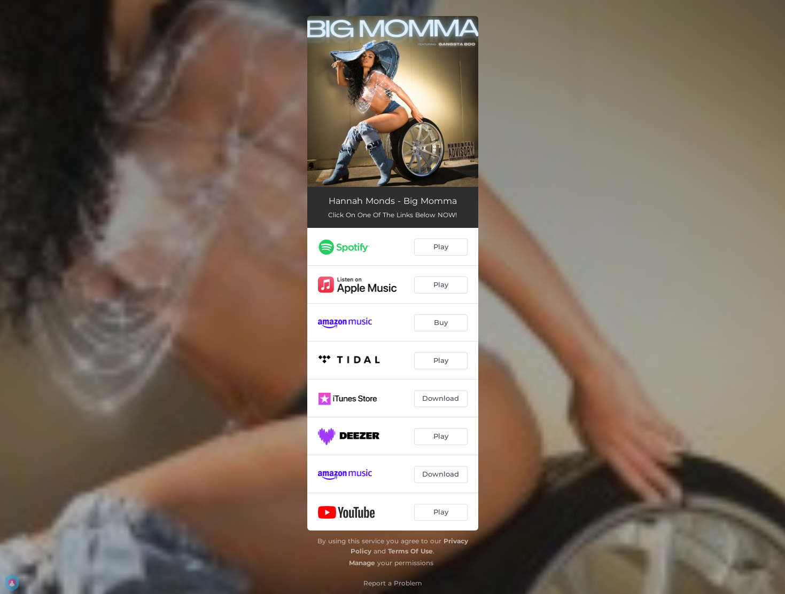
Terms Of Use (410, 551)
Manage (362, 563)
